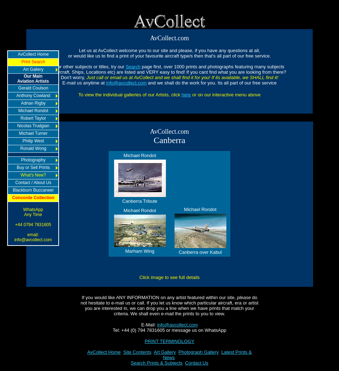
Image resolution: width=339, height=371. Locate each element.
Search (133, 66)
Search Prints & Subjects (156, 363)
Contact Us (196, 363)
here (186, 94)
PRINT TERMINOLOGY (169, 341)
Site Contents (137, 352)
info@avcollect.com (126, 83)
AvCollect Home (104, 352)
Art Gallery (165, 352)
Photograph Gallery (198, 352)
